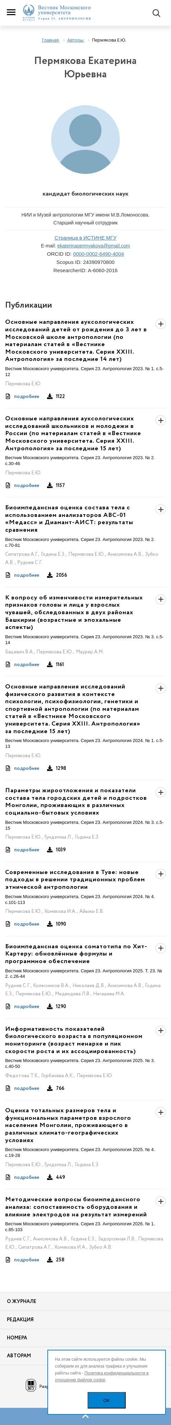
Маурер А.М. (90, 652)
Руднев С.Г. (29, 562)
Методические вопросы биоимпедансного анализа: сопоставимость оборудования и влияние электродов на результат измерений (76, 1207)
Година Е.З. (53, 554)
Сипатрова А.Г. (21, 554)
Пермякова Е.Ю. (23, 383)
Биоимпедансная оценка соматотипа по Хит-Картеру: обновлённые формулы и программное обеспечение (76, 954)
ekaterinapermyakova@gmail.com (93, 245)
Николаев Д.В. (88, 985)
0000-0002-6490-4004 (98, 254)
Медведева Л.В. (72, 994)
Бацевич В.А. (19, 652)
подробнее (26, 396)
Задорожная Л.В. (116, 1239)
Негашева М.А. (109, 994)
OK (106, 1400)
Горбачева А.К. (57, 1075)
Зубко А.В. (100, 1247)
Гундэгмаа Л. (58, 837)
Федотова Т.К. (21, 1075)
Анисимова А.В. (124, 554)
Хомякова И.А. (60, 911)
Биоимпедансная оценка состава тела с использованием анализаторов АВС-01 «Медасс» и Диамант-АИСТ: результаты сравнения (69, 519)
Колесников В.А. (51, 985)
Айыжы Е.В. (91, 911)
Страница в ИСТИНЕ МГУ (86, 238)
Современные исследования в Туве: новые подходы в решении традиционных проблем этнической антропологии (75, 880)
